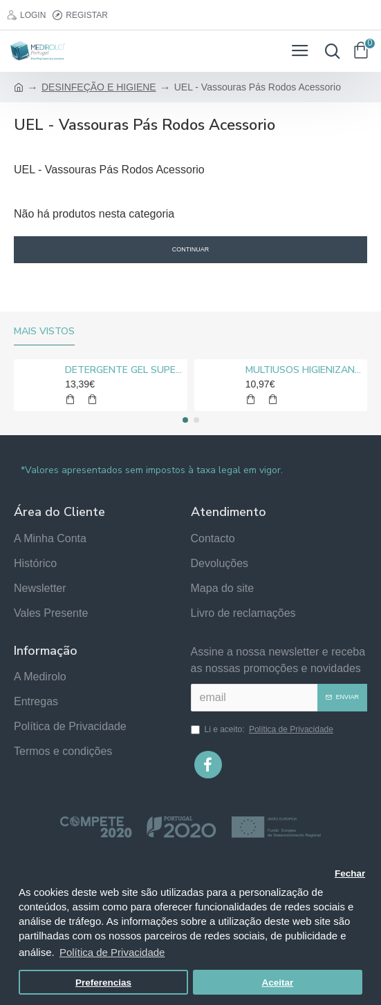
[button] (185, 420)
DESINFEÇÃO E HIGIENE (98, 87)
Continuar (191, 249)
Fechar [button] (350, 873)
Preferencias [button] (103, 982)
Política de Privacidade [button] (112, 952)
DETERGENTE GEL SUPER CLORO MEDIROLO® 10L (123, 370)
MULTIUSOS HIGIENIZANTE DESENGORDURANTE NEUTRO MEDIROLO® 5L (303, 370)
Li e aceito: (263, 729)
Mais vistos (44, 331)
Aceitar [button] (278, 982)
